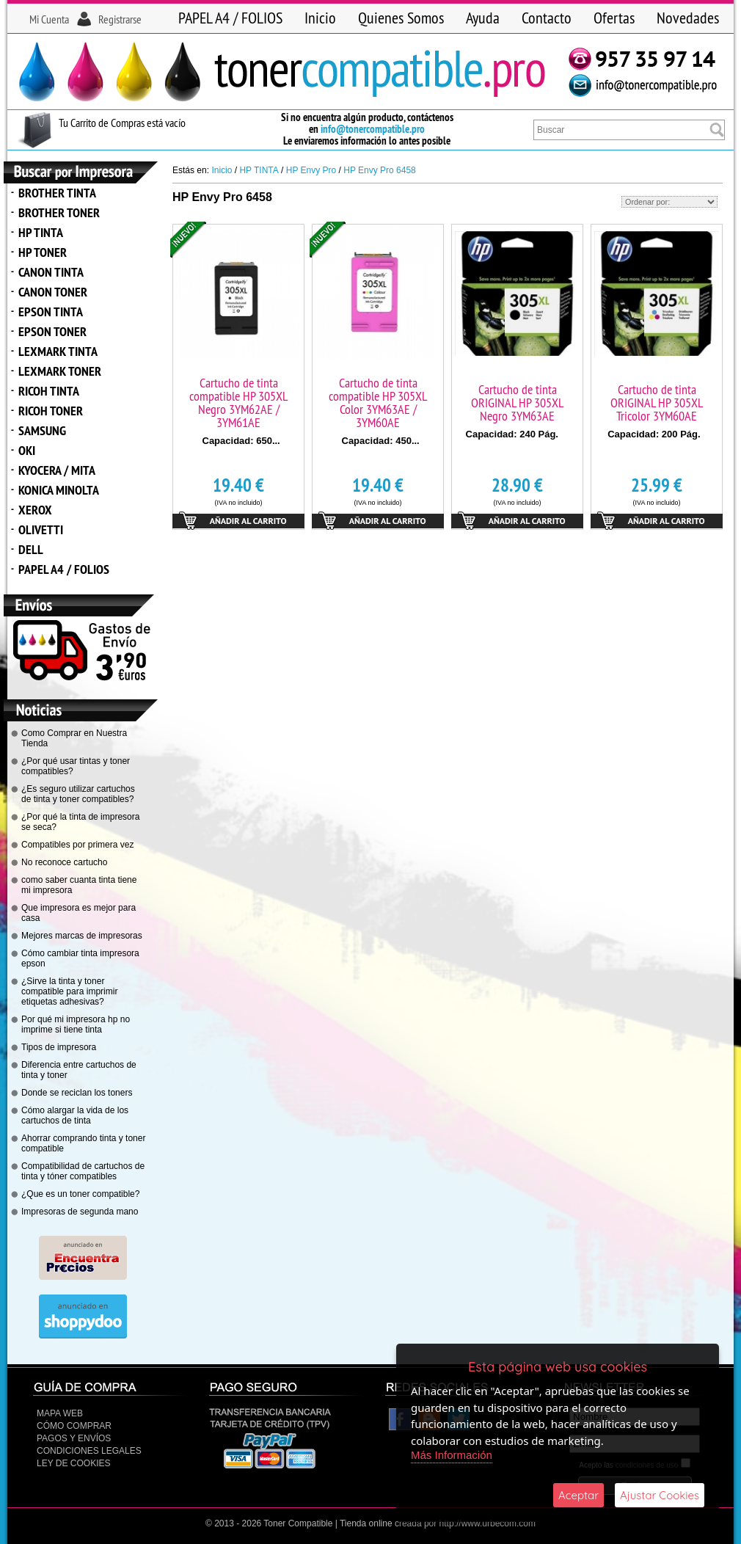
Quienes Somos (401, 17)
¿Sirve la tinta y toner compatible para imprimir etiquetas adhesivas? (69, 991)
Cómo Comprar (74, 1426)
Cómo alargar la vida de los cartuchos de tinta (74, 1115)
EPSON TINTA (50, 311)
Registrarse (120, 19)
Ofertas (614, 17)
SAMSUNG (42, 430)
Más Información (451, 1455)
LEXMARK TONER (59, 371)
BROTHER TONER (59, 212)
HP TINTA (40, 232)
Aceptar (578, 1495)
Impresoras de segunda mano (79, 1211)
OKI (26, 450)
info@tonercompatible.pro (373, 129)
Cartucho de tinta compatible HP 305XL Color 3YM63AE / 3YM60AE (378, 402)
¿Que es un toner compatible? (80, 1194)
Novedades (688, 17)
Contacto (547, 17)
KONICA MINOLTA (58, 489)
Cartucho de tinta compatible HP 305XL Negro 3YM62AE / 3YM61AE (238, 402)
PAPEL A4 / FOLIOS (230, 17)
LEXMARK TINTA (58, 351)
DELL (30, 549)
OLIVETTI (40, 529)
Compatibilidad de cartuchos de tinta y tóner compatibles (83, 1171)
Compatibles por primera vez (77, 845)
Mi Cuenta (49, 19)
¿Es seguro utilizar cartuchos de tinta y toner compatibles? (78, 794)
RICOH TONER (50, 410)
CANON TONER (52, 291)
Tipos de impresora (58, 1047)
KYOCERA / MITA (56, 470)
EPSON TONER (52, 331)
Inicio (320, 17)
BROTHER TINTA (57, 192)
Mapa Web (60, 1413)
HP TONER (42, 252)
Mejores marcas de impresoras (81, 936)
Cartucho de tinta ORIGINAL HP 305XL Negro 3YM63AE (517, 402)
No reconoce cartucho (64, 862)
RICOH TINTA (48, 390)
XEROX (35, 509)
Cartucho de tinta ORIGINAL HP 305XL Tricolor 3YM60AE (656, 402)
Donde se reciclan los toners (76, 1093)
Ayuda (483, 17)
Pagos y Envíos (74, 1438)
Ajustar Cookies (659, 1495)
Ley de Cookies (73, 1463)
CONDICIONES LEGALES (89, 1451)
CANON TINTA (51, 271)
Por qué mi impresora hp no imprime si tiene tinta (75, 1024)
